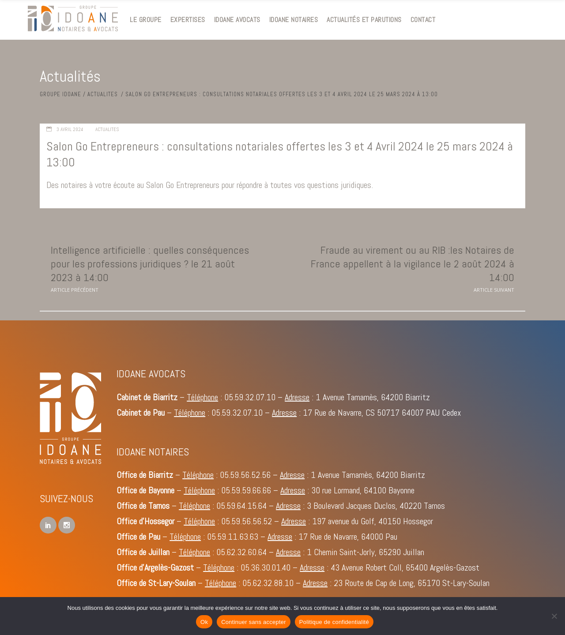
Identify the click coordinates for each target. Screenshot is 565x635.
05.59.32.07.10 (249, 397)
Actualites (102, 94)
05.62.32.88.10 (268, 583)
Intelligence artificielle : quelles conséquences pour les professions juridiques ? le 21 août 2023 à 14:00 (150, 263)
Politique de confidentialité (334, 622)
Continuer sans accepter (253, 622)
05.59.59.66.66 (246, 490)
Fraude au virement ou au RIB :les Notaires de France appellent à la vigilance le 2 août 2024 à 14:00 (412, 263)
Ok (204, 622)
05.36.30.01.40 (265, 567)
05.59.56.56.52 (246, 521)
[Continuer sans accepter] (554, 616)
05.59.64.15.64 (241, 505)
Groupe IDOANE (60, 94)
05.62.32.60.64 (241, 552)
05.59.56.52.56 (245, 475)
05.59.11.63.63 (232, 536)
